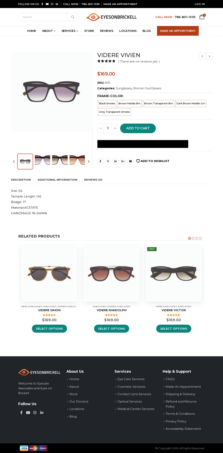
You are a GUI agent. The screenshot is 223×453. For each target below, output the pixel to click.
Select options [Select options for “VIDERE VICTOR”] (173, 328)
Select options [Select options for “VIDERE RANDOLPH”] (111, 328)
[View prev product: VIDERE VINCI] (202, 56)
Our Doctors (78, 401)
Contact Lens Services (134, 394)
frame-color (110, 96)
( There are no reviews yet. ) (139, 61)
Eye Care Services (131, 379)
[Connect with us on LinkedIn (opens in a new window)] (56, 4)
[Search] (42, 17)
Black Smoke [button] (107, 103)
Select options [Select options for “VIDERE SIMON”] (49, 328)
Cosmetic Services (131, 387)
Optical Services (130, 401)
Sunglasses (124, 88)
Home (31, 31)
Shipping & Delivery (180, 394)
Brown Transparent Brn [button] (158, 103)
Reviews (106, 31)
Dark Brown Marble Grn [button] (190, 103)
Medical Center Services (136, 409)
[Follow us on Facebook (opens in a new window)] (42, 4)
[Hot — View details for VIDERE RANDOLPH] (111, 274)
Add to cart (138, 128)
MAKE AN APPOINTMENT (120, 4)
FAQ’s (170, 379)
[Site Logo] (111, 17)
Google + (123, 161)
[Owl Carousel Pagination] (189, 238)
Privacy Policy (176, 421)
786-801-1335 (90, 4)
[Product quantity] (107, 128)
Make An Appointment (178, 31)
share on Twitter (108, 161)
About (47, 31)
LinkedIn (115, 161)
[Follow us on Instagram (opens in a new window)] (52, 4)
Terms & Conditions (180, 414)
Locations (128, 31)
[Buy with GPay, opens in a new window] (142, 144)
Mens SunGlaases (31, 306)
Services (68, 31)
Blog (147, 31)
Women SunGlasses (147, 88)
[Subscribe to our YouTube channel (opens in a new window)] (47, 4)
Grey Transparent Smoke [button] (114, 111)
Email (130, 161)
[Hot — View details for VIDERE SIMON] (49, 274)
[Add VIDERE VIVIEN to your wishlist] (152, 161)
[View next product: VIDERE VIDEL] (209, 56)
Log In (200, 4)
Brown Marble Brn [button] (130, 103)
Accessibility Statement (183, 429)
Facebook (100, 161)
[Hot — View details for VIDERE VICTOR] (174, 274)
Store (89, 31)
